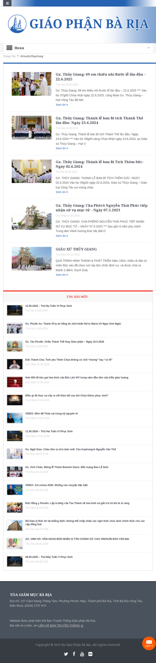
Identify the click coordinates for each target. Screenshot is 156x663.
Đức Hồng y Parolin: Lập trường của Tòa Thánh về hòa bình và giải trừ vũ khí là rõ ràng (77, 503)
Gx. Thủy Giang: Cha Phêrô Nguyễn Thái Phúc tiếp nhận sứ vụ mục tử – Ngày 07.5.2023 (101, 207)
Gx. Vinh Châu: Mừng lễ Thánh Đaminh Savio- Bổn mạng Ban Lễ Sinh (66, 467)
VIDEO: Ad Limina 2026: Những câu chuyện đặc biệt (56, 485)
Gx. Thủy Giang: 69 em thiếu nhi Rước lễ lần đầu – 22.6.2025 (101, 76)
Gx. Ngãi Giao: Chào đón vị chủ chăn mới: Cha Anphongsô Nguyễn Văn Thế (70, 449)
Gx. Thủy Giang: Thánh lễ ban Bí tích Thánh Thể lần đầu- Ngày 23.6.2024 (99, 120)
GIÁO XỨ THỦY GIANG (76, 249)
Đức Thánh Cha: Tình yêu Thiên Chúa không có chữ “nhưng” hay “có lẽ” (68, 359)
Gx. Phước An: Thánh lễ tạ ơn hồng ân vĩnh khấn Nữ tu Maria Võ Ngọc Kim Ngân (73, 323)
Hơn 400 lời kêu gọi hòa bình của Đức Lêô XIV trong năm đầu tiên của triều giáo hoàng (76, 377)
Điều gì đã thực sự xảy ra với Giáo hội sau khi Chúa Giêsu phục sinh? (66, 395)
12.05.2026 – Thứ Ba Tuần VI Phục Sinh (48, 305)
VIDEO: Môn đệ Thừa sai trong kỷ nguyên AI (51, 413)
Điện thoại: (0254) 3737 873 (28, 605)
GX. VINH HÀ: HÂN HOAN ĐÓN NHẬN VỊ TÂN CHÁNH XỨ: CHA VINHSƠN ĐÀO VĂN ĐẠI (77, 539)
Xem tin (62, 104)
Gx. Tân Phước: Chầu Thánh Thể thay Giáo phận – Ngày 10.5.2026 (64, 341)
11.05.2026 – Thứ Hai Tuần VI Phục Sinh (49, 431)
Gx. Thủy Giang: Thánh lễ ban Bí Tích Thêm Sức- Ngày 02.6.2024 (99, 164)
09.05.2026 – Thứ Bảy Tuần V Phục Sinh (49, 557)
